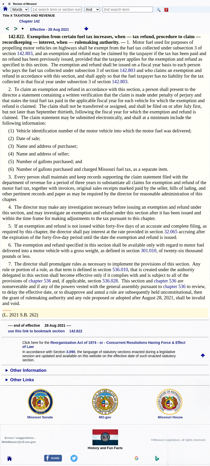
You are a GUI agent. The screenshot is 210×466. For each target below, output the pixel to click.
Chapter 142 (29, 21)
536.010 (120, 269)
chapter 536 (40, 280)
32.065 (170, 231)
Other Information (28, 370)
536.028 (110, 280)
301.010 (148, 250)
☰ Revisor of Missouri (21, 4)
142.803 (25, 53)
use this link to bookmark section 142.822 (45, 331)
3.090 (70, 352)
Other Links (22, 379)
